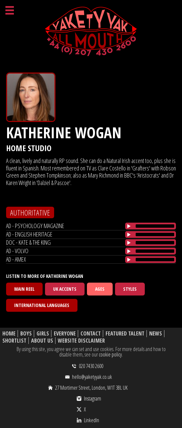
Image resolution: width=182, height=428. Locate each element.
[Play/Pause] (129, 226)
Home (9, 333)
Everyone (65, 333)
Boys (26, 333)
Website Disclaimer (81, 340)
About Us (42, 340)
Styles (130, 289)
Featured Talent (125, 333)
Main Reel (24, 289)
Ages (100, 289)
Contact (91, 333)
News (155, 333)
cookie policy (110, 354)
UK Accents (64, 289)
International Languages (41, 305)
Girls (43, 333)
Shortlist (14, 340)
